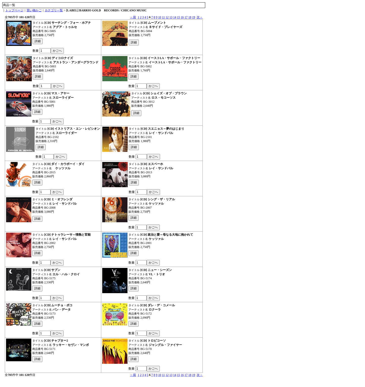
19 (193, 17)
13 (170, 17)
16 (182, 17)
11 (163, 17)
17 (186, 17)
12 (167, 17)
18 (189, 17)
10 (159, 17)
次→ (200, 17)
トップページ (14, 10)
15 (178, 17)
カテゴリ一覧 (54, 10)
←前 (133, 17)
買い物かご (34, 10)
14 (174, 17)
